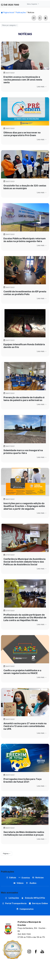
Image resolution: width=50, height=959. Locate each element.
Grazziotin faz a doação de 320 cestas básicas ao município (25, 187)
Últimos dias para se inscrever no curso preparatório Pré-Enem (22, 134)
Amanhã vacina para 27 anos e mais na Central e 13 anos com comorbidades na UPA (25, 726)
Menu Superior (32, 4)
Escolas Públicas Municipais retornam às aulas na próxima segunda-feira (25, 240)
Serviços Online (38, 903)
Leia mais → (42, 86)
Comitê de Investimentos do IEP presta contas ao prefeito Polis (25, 293)
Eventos (26, 877)
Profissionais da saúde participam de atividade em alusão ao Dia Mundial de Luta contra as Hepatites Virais (25, 617)
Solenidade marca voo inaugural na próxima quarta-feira (23, 451)
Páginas (6, 853)
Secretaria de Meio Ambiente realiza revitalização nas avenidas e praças (24, 833)
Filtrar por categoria (9, 25)
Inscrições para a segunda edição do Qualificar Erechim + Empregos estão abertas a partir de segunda (24, 506)
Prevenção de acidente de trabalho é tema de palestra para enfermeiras (24, 398)
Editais (11, 877)
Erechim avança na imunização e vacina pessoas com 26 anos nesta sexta (23, 80)
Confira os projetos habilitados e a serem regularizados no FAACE (22, 671)
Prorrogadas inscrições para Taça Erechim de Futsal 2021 (23, 780)
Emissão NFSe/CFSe (33, 898)
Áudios (31, 883)
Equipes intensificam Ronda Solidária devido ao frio (24, 345)
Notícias (31, 12)
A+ (34, 18)
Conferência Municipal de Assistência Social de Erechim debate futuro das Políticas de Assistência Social (25, 562)
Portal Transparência (14, 903)
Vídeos (19, 883)
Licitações (12, 898)
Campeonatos (27, 909)
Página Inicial (7, 12)
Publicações (21, 12)
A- (40, 18)
